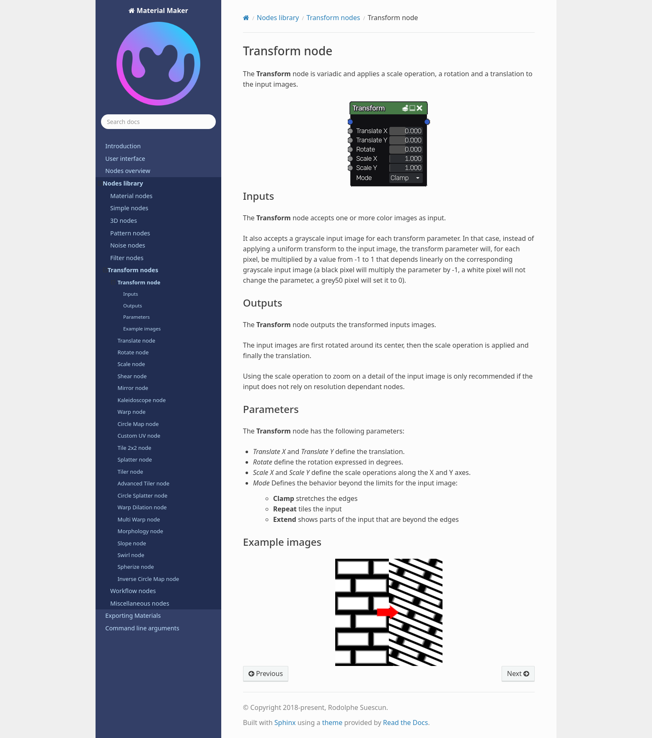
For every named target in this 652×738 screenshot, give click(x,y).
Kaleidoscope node (141, 400)
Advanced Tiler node (143, 483)
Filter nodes (126, 258)
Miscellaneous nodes (139, 603)
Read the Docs (405, 722)
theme (332, 722)
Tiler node (130, 471)
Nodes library (120, 183)
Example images (142, 328)
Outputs (132, 305)
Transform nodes (130, 270)
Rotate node (132, 352)
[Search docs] (158, 121)
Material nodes (131, 196)
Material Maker (158, 57)
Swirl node (130, 555)
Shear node (132, 376)
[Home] (246, 17)
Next (518, 673)
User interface (125, 159)
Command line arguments (142, 628)
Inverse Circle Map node (148, 579)
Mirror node (132, 388)
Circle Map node (137, 424)
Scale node (131, 364)
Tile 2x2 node (134, 448)
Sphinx (285, 722)
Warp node (131, 411)
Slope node (131, 543)
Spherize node (135, 566)
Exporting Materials (132, 615)
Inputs (130, 294)
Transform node (135, 282)
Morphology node (140, 531)
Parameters (136, 317)
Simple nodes (129, 208)
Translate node (136, 340)
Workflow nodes (133, 591)
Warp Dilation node (141, 507)
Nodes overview (127, 171)
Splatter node (134, 459)
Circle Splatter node (142, 495)
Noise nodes (127, 245)
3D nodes (123, 220)
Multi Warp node (138, 519)
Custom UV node (138, 435)
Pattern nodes (130, 233)
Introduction (123, 146)
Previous (265, 673)
